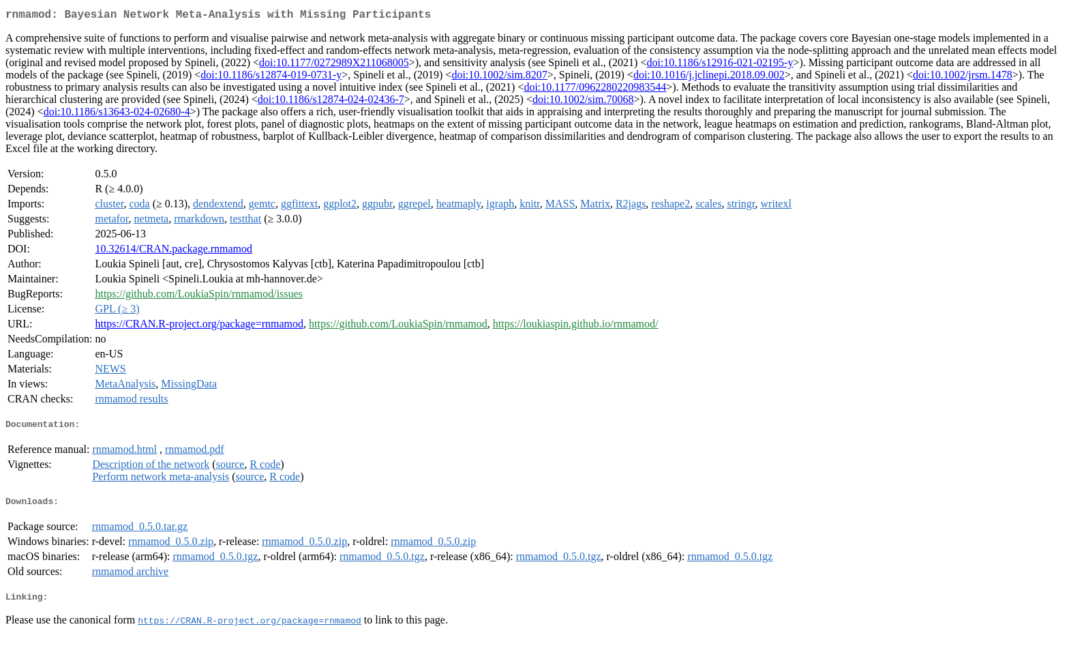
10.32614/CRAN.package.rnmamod (173, 251)
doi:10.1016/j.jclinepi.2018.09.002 (709, 77)
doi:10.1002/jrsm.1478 (962, 77)
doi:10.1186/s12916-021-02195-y (719, 65)
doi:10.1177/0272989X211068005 (334, 65)
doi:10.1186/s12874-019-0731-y (271, 77)
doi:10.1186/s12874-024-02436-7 (331, 102)
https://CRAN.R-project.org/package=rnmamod (199, 326)
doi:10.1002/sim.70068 (582, 102)
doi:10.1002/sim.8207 (499, 77)
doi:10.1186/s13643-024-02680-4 (117, 114)
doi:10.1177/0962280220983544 (595, 90)
